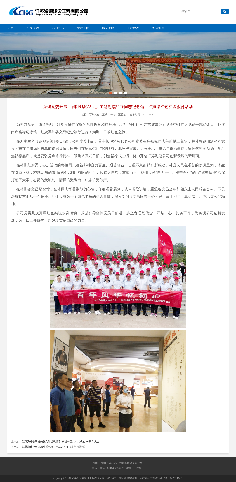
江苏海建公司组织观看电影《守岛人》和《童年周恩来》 (54, 446)
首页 (11, 28)
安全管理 (158, 28)
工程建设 (133, 28)
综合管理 (108, 28)
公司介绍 (33, 28)
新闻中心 (58, 28)
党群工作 (83, 28)
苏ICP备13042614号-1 (170, 478)
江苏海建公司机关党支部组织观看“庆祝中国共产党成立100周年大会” (61, 441)
